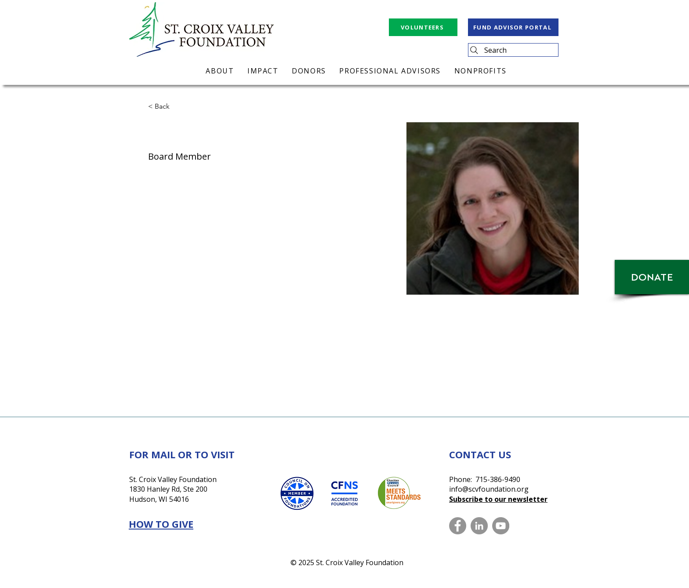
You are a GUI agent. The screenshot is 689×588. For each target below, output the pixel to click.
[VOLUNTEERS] (423, 27)
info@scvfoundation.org (489, 489)
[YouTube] (500, 525)
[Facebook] (457, 525)
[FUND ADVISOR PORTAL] (513, 27)
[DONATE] (652, 277)
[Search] (513, 50)
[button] (165, 106)
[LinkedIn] (479, 525)
